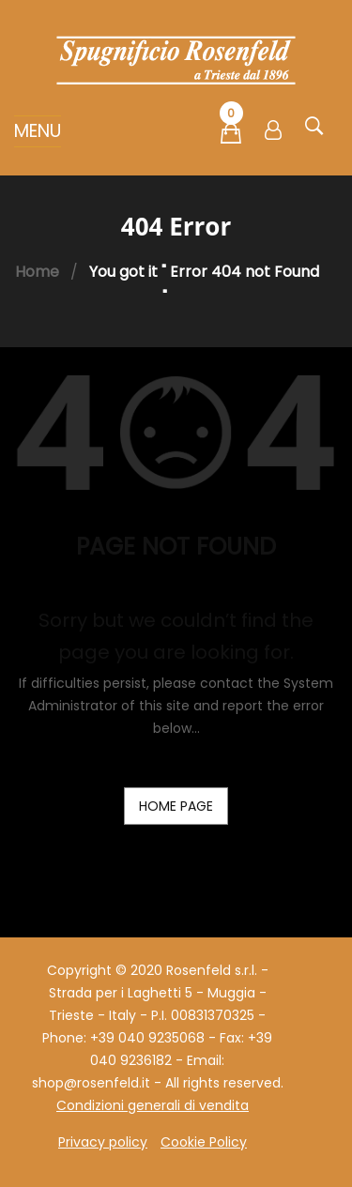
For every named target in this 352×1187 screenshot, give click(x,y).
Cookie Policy (204, 1142)
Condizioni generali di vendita (152, 1105)
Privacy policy (102, 1142)
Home (37, 271)
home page (176, 806)
